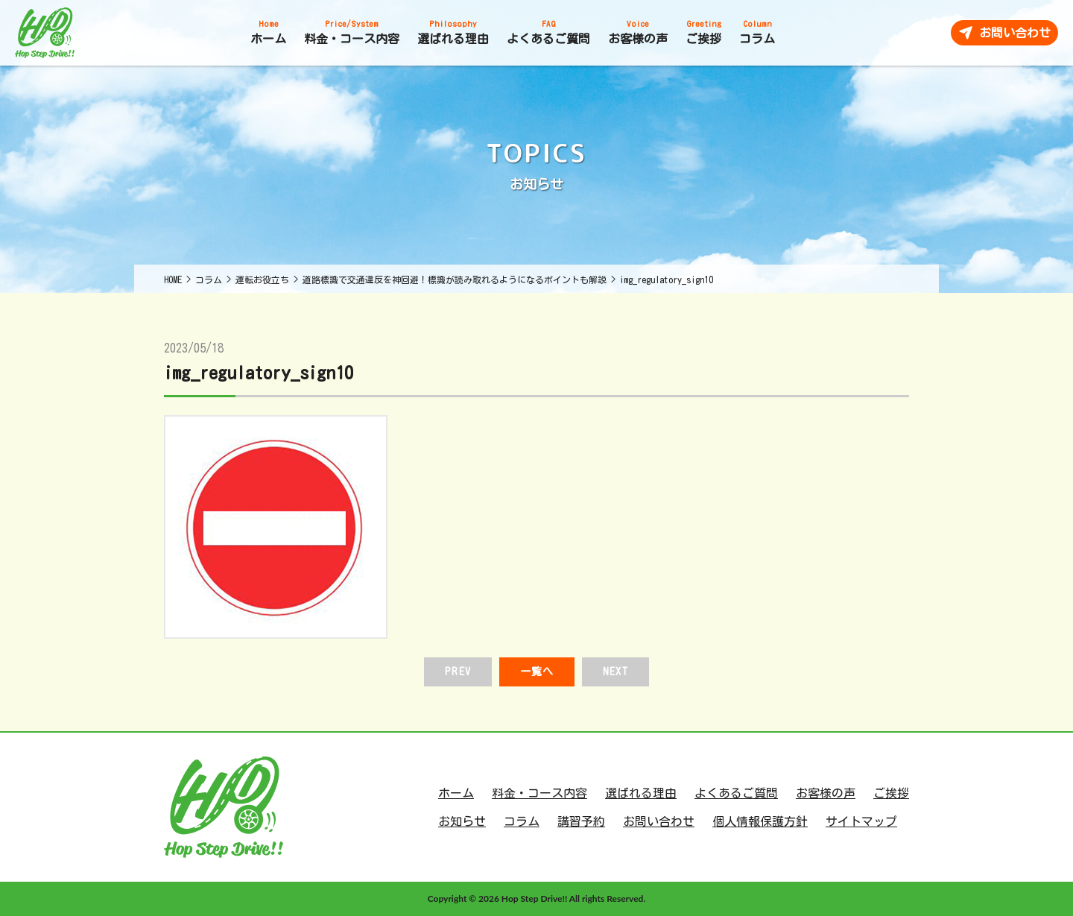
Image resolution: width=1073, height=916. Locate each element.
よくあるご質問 (736, 793)
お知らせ (462, 821)
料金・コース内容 (539, 793)
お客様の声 (825, 793)
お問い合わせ (658, 821)
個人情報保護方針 (760, 821)
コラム (521, 821)
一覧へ (537, 671)
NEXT (615, 671)
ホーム (456, 793)
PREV (457, 671)
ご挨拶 (891, 793)
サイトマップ (861, 821)
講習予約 (581, 821)
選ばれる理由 (641, 793)
